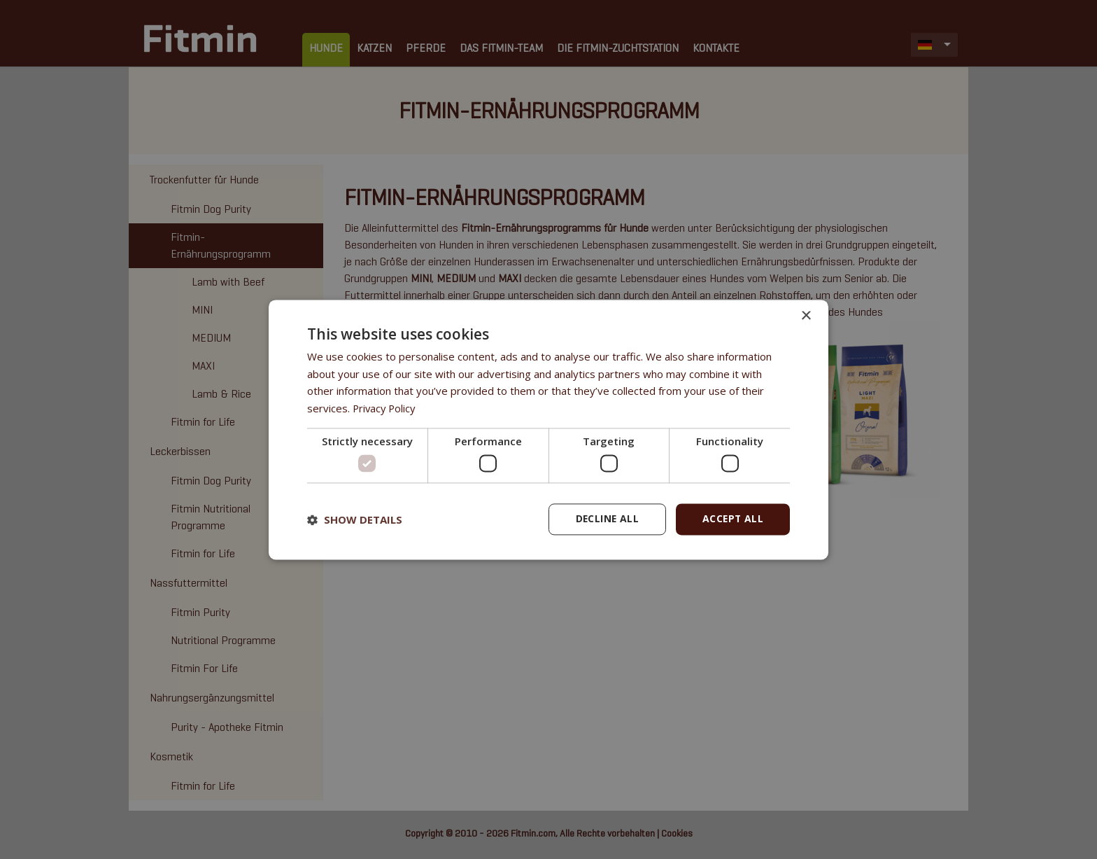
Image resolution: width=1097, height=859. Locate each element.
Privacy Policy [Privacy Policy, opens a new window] (385, 408)
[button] (354, 519)
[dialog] (548, 430)
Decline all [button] (605, 519)
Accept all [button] (732, 519)
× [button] (805, 316)
